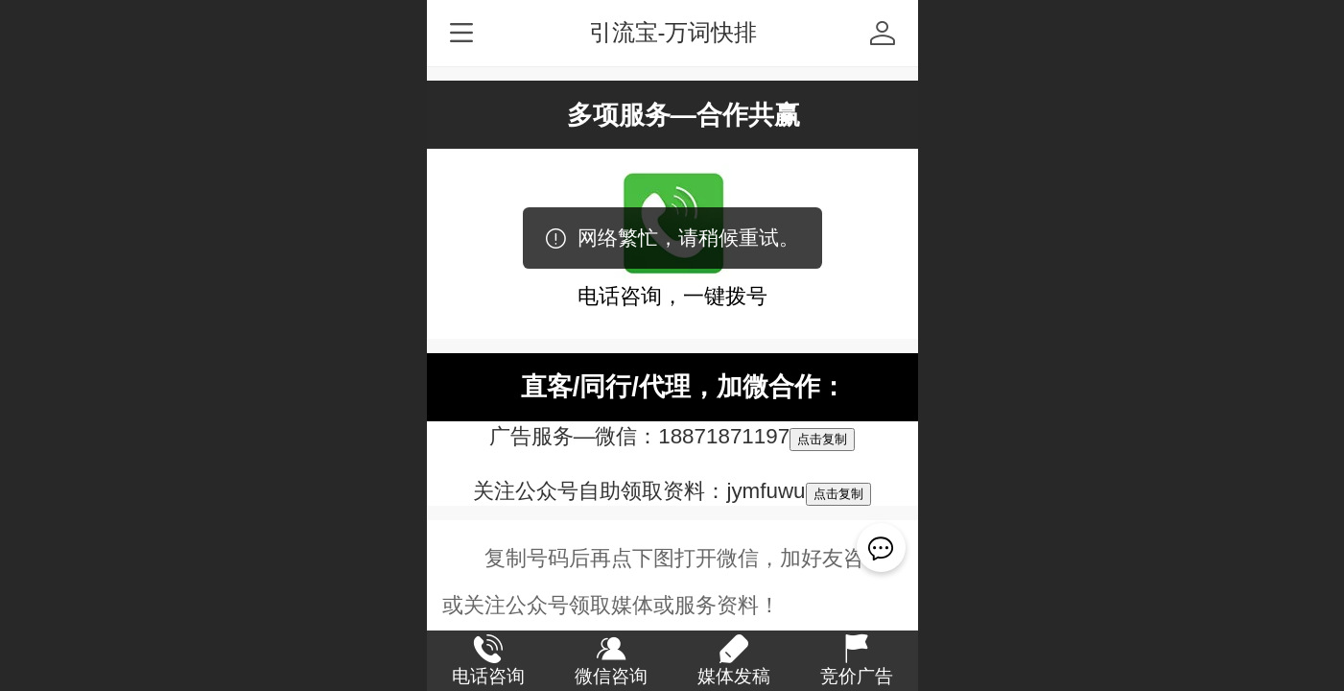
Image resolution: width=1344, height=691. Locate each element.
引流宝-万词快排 (673, 32)
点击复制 (822, 439)
